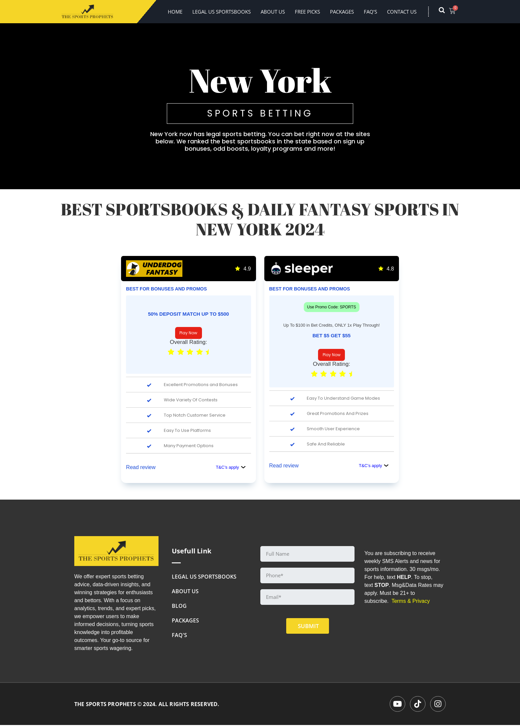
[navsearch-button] (445, 11)
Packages (342, 11)
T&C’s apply (231, 467)
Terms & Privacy (410, 601)
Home (175, 11)
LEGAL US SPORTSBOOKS (221, 11)
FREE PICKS (307, 11)
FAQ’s (370, 11)
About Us (273, 11)
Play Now (188, 333)
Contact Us (402, 11)
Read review (141, 467)
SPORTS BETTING (260, 113)
